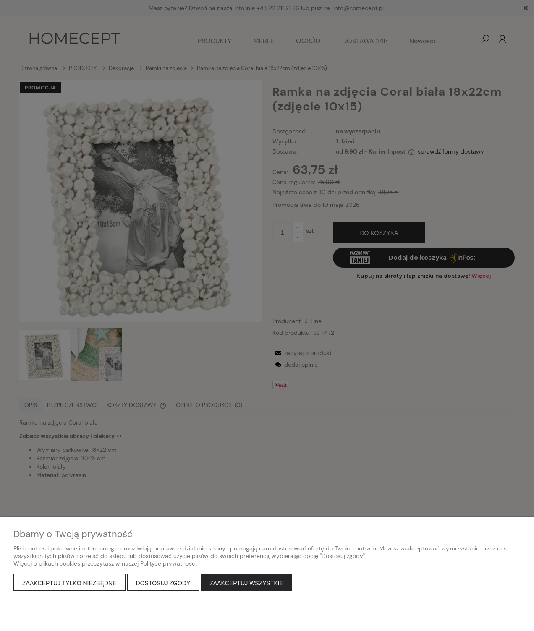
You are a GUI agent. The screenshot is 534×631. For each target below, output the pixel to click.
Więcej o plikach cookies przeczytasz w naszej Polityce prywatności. (105, 563)
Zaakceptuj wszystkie (246, 583)
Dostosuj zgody (163, 583)
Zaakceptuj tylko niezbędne (69, 583)
